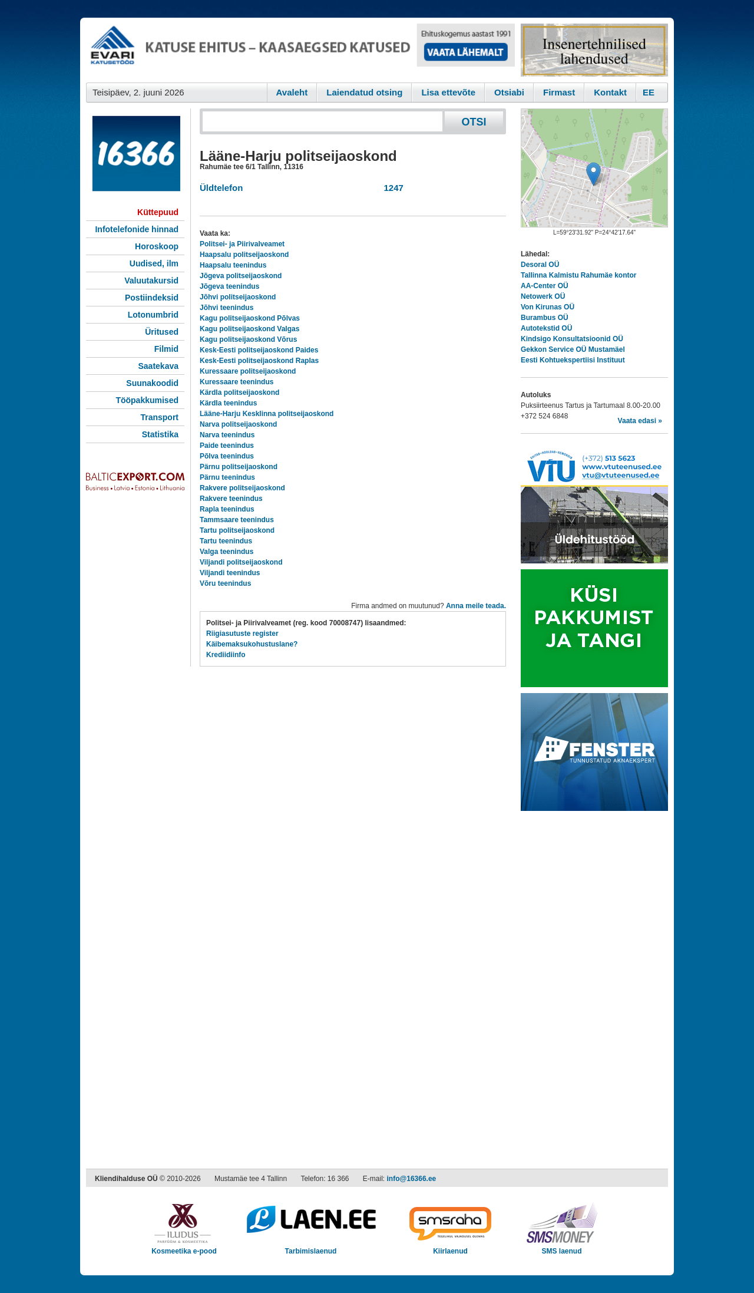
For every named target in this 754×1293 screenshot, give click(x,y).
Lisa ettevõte (448, 92)
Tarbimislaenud (311, 1247)
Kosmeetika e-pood (184, 1247)
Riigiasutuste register (242, 633)
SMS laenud (562, 1247)
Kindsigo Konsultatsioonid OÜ (572, 339)
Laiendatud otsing (364, 92)
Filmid (166, 349)
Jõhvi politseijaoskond (238, 297)
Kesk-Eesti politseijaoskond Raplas (259, 361)
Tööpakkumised (146, 400)
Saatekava (158, 366)
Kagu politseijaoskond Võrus (248, 339)
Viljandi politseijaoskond (241, 562)
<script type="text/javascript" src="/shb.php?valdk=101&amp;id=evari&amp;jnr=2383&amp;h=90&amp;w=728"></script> (300, 50)
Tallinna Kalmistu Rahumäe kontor (578, 275)
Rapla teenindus (227, 509)
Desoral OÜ (540, 264)
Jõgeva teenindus (229, 286)
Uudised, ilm (154, 263)
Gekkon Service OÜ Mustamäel (573, 349)
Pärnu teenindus (227, 477)
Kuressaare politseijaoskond (248, 371)
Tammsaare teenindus (237, 520)
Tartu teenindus (226, 541)
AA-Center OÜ (544, 286)
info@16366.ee (411, 1179)
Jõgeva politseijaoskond (241, 276)
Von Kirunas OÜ (547, 307)
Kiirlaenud (450, 1247)
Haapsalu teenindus (233, 265)
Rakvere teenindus (231, 498)
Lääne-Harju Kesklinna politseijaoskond (266, 414)
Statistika (160, 434)
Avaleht (292, 92)
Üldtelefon (221, 188)
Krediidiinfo (226, 655)
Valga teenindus (226, 551)
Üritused (161, 332)
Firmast (559, 92)
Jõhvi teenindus (226, 308)
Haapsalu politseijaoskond (244, 254)
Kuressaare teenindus (236, 382)
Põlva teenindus (227, 456)
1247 (391, 188)
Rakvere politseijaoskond (242, 488)
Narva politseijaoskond (238, 424)
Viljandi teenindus (230, 573)
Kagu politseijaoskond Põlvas (250, 318)
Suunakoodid (152, 383)
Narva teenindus (227, 435)
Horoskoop (156, 246)
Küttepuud (157, 212)
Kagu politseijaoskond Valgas (249, 329)
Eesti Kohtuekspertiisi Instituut (573, 360)
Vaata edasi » (640, 421)
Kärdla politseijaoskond (239, 392)
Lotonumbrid (153, 314)
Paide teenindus (227, 445)
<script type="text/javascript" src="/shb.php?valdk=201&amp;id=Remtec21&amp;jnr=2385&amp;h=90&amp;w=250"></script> (594, 50)
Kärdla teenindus (228, 403)
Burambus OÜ (544, 318)
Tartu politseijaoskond (237, 530)
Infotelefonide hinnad (136, 229)
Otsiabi (509, 92)
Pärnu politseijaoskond (238, 467)
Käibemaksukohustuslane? (251, 644)
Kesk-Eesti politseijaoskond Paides (259, 350)
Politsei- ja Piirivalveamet (242, 244)
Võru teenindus (225, 583)
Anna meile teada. (476, 606)
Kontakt (610, 92)
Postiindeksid (151, 297)
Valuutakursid (151, 280)
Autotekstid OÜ (546, 328)
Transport (159, 417)
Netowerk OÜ (543, 296)
